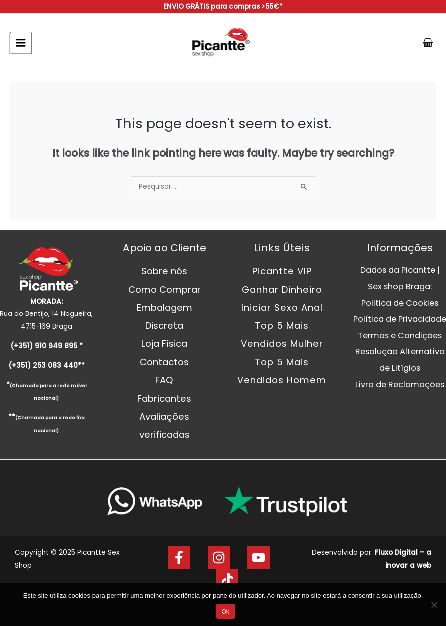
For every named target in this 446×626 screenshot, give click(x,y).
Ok (225, 611)
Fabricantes (164, 398)
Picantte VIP (282, 271)
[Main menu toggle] (20, 43)
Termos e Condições (400, 335)
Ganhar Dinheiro (282, 289)
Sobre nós (164, 271)
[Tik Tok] (227, 580)
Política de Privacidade (399, 319)
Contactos (164, 362)
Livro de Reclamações (399, 384)
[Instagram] (219, 557)
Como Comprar (164, 289)
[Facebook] (179, 557)
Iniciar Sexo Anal (282, 307)
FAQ (164, 380)
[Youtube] (258, 557)
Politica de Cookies (399, 303)
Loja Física (164, 343)
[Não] (434, 605)
